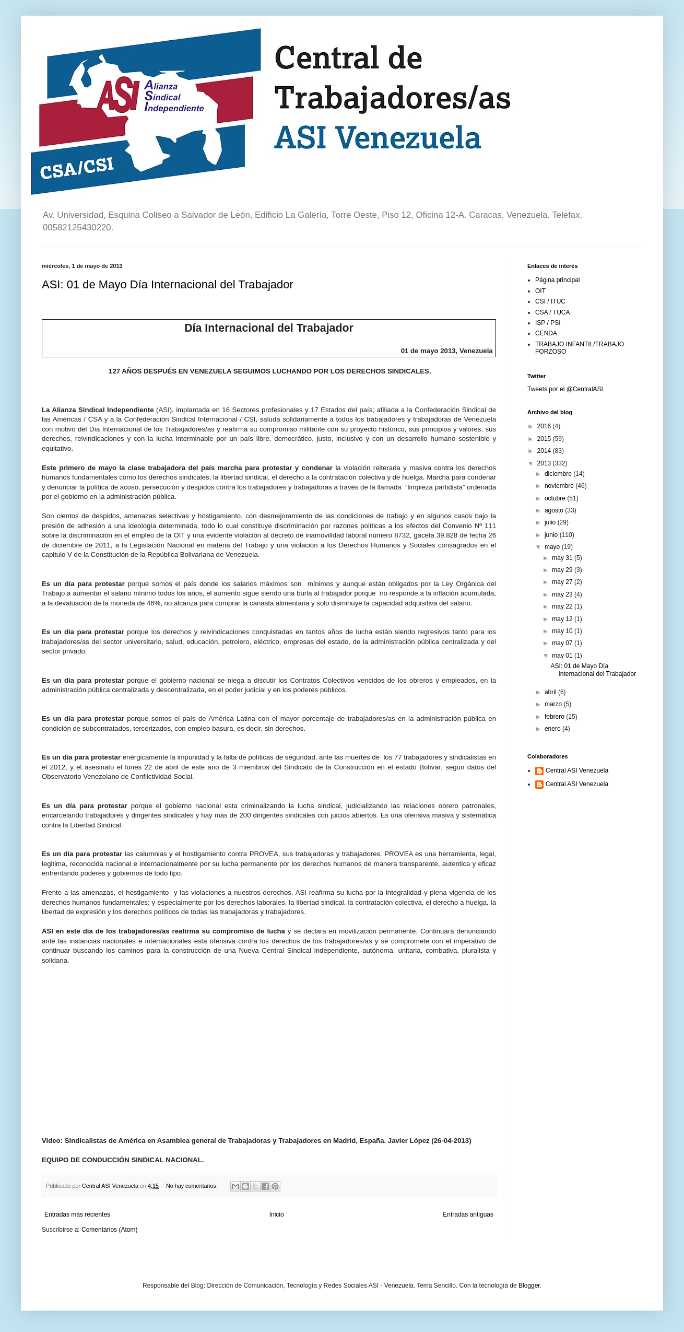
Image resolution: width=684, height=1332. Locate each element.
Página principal (557, 280)
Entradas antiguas (468, 1214)
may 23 (563, 594)
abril (551, 692)
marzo (554, 704)
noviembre (560, 485)
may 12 (563, 619)
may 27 (563, 582)
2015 (545, 438)
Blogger (529, 1285)
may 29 (563, 570)
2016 (545, 426)
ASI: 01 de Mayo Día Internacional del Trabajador (167, 284)
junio (552, 535)
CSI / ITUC (550, 301)
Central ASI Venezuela (577, 770)
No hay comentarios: (192, 1186)
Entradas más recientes (77, 1214)
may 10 (563, 631)
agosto (555, 510)
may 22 (563, 606)
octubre (556, 498)
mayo (553, 547)
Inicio (276, 1214)
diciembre (559, 473)
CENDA (546, 333)
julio (551, 522)
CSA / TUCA (552, 312)
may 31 (563, 558)
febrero (555, 716)
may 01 (563, 655)
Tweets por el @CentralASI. (566, 389)
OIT (540, 291)
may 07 (563, 643)
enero (553, 728)
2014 (545, 450)
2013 (545, 463)
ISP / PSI (547, 322)
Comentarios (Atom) (109, 1229)
